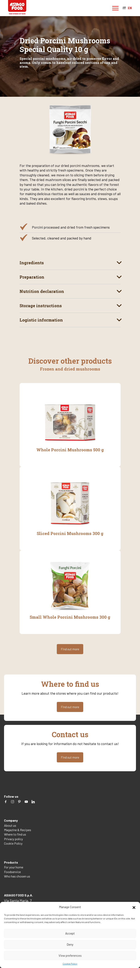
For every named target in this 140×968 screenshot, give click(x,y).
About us (10, 825)
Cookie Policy (70, 963)
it (124, 8)
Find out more (70, 649)
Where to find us (15, 834)
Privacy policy (13, 839)
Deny (70, 944)
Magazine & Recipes (17, 830)
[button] (134, 907)
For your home (13, 867)
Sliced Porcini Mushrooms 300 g (70, 533)
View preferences (70, 955)
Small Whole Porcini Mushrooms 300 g (70, 617)
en (130, 8)
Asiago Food (17, 7)
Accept (70, 933)
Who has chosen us (17, 876)
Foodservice (12, 872)
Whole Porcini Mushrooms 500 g (70, 449)
